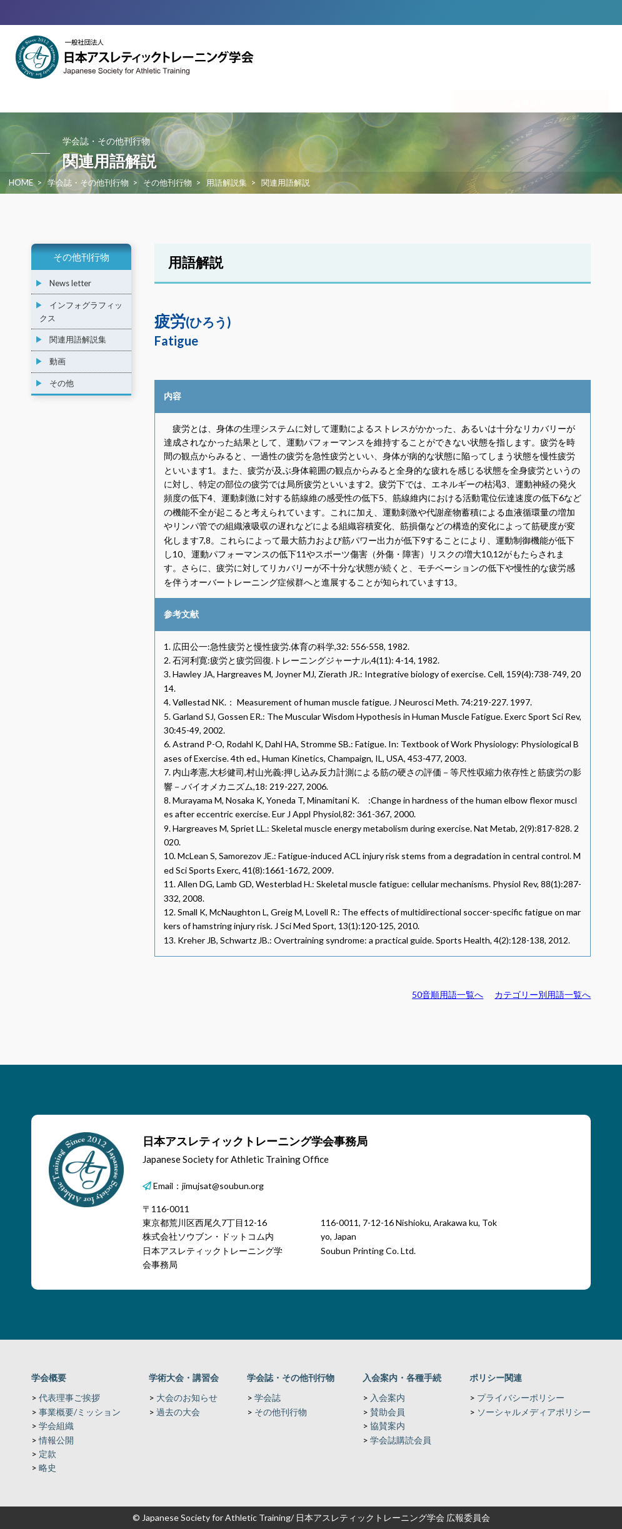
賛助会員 (387, 1412)
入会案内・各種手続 (402, 1377)
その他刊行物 (167, 182)
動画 (57, 361)
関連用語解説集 (77, 339)
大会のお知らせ (187, 1397)
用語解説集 (226, 182)
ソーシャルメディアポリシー (534, 1412)
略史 (47, 1467)
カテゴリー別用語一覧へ (542, 994)
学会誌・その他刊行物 (88, 182)
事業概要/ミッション (80, 1412)
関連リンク (569, 90)
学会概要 (48, 1377)
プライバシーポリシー (520, 1397)
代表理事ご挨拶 (69, 1397)
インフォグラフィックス (81, 311)
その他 (61, 383)
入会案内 (387, 1397)
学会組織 (56, 1425)
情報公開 (56, 1440)
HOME (21, 182)
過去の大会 (178, 1412)
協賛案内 (387, 1425)
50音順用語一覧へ (447, 994)
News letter (70, 283)
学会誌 (267, 1397)
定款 (47, 1453)
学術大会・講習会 (184, 1377)
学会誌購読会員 (400, 1440)
